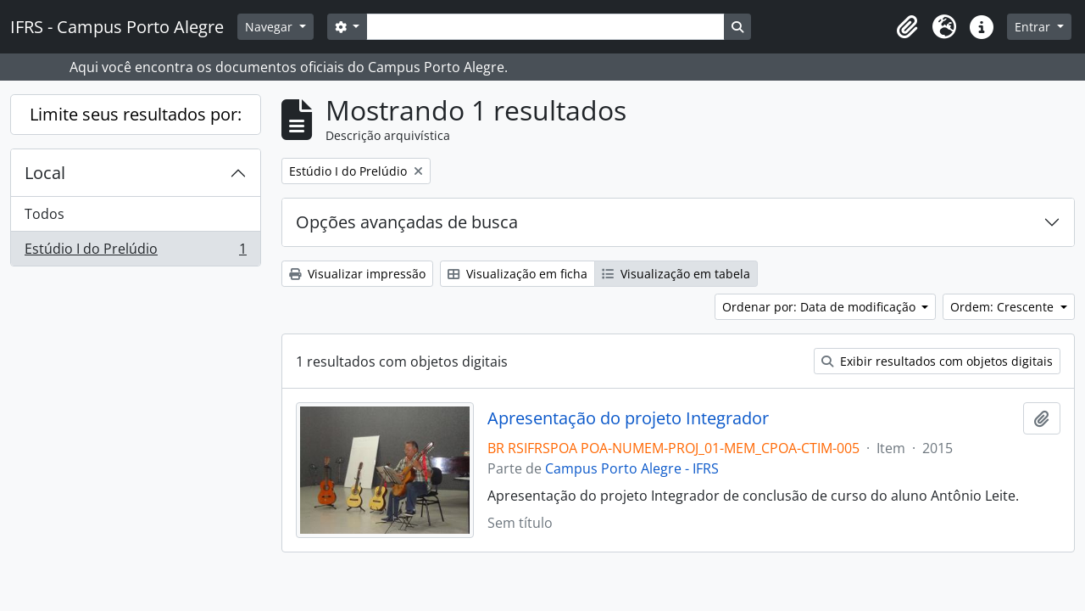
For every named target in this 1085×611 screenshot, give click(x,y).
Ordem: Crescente (1003, 307)
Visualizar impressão (357, 274)
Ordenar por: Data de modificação (820, 307)
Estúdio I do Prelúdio (135, 252)
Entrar (1034, 27)
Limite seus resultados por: (136, 114)
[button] (907, 27)
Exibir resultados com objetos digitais (937, 361)
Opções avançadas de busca (407, 221)
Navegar (270, 27)
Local (45, 172)
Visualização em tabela (676, 274)
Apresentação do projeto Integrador (628, 418)
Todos (44, 214)
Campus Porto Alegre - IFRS (632, 468)
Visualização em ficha (517, 274)
